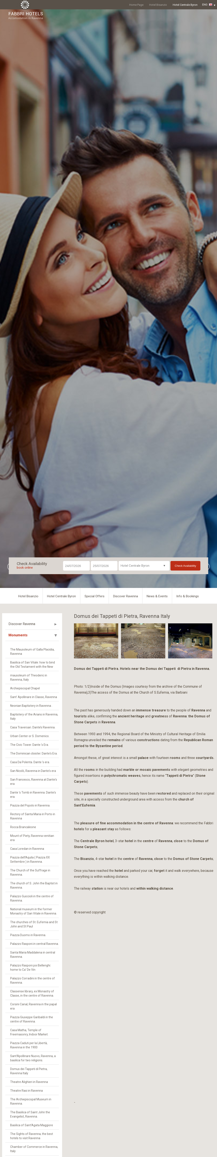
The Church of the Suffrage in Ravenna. (30, 872)
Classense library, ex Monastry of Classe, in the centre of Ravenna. (32, 993)
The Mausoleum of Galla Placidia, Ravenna (32, 651)
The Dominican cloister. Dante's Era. (33, 753)
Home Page (136, 4)
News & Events (157, 596)
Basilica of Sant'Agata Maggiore (31, 1125)
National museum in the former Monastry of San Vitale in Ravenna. (33, 911)
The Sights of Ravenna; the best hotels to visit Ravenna (31, 1136)
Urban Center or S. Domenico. (29, 736)
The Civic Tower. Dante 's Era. (29, 744)
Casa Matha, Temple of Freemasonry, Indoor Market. (29, 1032)
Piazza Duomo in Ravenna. (28, 935)
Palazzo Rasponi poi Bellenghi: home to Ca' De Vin (30, 967)
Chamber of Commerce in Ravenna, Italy (34, 1149)
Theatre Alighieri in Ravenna (29, 1082)
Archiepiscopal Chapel (25, 688)
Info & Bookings (187, 596)
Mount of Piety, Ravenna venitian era (32, 838)
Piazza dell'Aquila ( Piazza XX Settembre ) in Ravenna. (30, 859)
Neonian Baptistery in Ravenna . (31, 705)
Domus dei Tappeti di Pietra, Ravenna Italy (28, 1071)
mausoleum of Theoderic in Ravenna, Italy (28, 677)
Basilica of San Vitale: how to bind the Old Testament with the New (32, 664)
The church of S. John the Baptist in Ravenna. (34, 885)
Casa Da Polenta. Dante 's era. (30, 762)
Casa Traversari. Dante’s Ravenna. (32, 727)
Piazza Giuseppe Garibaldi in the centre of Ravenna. (31, 1019)
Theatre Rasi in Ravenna (26, 1090)
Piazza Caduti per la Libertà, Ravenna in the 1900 (28, 1045)
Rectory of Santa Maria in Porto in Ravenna (32, 816)
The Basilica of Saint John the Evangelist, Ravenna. (30, 1114)
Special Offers (94, 596)
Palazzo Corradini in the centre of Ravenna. (32, 980)
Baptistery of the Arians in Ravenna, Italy (34, 716)
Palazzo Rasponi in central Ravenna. (34, 943)
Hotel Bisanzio (158, 4)
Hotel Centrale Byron (185, 4)
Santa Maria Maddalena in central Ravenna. (32, 954)
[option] (96, 640)
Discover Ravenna (125, 596)
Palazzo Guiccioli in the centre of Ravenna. (32, 898)
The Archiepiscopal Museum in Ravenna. (30, 1101)
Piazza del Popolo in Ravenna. (30, 805)
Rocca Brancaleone (23, 827)
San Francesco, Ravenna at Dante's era (33, 781)
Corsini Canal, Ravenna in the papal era (33, 1006)
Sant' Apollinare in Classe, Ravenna (33, 697)
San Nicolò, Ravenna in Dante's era (33, 771)
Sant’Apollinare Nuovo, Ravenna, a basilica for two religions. (33, 1058)
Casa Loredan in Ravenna (27, 848)
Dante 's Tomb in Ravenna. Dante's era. (33, 794)
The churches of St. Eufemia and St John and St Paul (34, 924)
